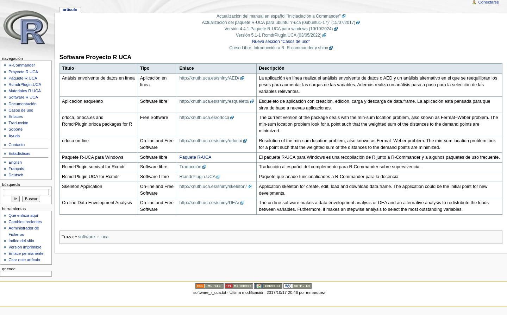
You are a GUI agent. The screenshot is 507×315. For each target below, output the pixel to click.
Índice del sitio (21, 241)
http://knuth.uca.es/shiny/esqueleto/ (215, 101)
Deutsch (15, 175)
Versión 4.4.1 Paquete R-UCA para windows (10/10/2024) (278, 28)
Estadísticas (19, 153)
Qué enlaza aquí (23, 215)
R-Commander (21, 65)
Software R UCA (23, 97)
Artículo (70, 9)
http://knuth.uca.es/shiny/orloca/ (211, 140)
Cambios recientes (25, 222)
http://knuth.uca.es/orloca (205, 117)
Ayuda (14, 136)
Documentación (22, 104)
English (15, 162)
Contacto (16, 145)
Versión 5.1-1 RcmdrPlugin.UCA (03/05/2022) (278, 35)
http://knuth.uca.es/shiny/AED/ (209, 78)
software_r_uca (93, 236)
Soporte (15, 129)
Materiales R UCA (24, 91)
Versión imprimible (25, 247)
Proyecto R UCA (23, 72)
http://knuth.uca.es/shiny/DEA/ (209, 202)
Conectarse (488, 2)
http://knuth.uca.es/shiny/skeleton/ (213, 186)
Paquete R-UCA (196, 157)
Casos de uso (20, 110)
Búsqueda (11, 184)
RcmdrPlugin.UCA (198, 176)
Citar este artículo (24, 260)
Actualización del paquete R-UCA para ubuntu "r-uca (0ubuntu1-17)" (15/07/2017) (279, 22)
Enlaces (15, 116)
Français (16, 168)
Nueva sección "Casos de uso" (281, 41)
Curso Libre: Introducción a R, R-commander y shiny (278, 47)
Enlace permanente (25, 253)
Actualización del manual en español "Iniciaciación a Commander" (279, 16)
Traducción (190, 166)
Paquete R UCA (22, 78)
